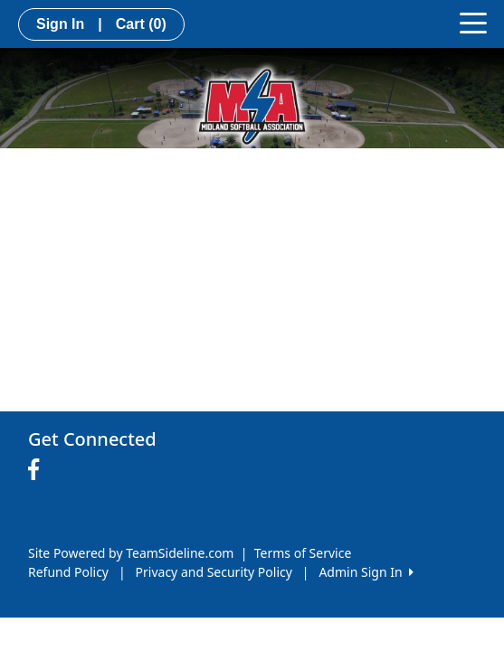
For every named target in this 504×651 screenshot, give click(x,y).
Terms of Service (303, 552)
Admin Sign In (366, 571)
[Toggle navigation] (473, 21)
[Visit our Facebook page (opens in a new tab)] (38, 470)
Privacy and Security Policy (214, 571)
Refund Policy (68, 571)
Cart (141, 24)
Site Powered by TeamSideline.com (130, 552)
